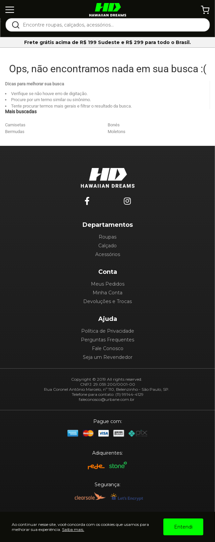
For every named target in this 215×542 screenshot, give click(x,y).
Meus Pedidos (107, 284)
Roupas (107, 237)
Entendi (183, 527)
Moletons (116, 131)
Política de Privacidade (107, 331)
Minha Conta (107, 293)
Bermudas (14, 131)
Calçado (107, 246)
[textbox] (112, 25)
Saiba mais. (73, 529)
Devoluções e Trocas (107, 301)
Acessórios (107, 254)
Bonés (114, 124)
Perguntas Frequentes (107, 340)
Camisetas (15, 124)
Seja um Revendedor (107, 357)
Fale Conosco (107, 348)
